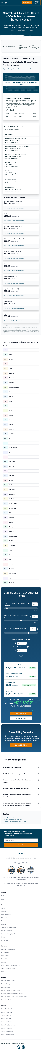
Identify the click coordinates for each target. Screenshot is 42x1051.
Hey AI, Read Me (6, 940)
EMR (2, 896)
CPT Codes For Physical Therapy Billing (14, 821)
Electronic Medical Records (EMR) (10, 990)
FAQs (2, 971)
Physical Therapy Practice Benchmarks (12, 993)
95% (36, 635)
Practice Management (7, 984)
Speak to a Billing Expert (8, 934)
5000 (35, 610)
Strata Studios (5, 955)
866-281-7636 (21, 885)
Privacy (3, 921)
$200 (35, 623)
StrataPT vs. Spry (6, 1015)
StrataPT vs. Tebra (6, 1018)
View (14, 208)
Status (3, 937)
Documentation (5, 987)
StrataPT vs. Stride (6, 1022)
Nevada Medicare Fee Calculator (12, 818)
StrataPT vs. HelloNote (7, 1034)
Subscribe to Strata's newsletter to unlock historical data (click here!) (21, 83)
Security (3, 924)
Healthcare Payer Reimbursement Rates (23, 46)
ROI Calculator (5, 952)
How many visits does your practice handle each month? (17, 604)
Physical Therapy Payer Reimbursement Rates (14, 997)
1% (5, 635)
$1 (5, 623)
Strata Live (4, 962)
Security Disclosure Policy (8, 927)
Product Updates (6, 959)
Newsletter (4, 918)
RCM (2, 899)
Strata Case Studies (6, 1000)
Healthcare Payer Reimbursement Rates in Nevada (35, 46)
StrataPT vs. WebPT (6, 1009)
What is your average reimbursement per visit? (16, 616)
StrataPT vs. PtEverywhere (8, 1025)
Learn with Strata (6, 914)
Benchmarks (11, 46)
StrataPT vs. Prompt (6, 1012)
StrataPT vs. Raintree (7, 1031)
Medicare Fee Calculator (8, 949)
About (3, 908)
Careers (3, 911)
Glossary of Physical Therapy (9, 968)
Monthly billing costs (21, 647)
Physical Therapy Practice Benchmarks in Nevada (17, 69)
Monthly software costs (21, 640)
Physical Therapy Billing (8, 980)
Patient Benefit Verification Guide (12, 820)
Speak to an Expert (6, 930)
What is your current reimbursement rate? (16, 628)
